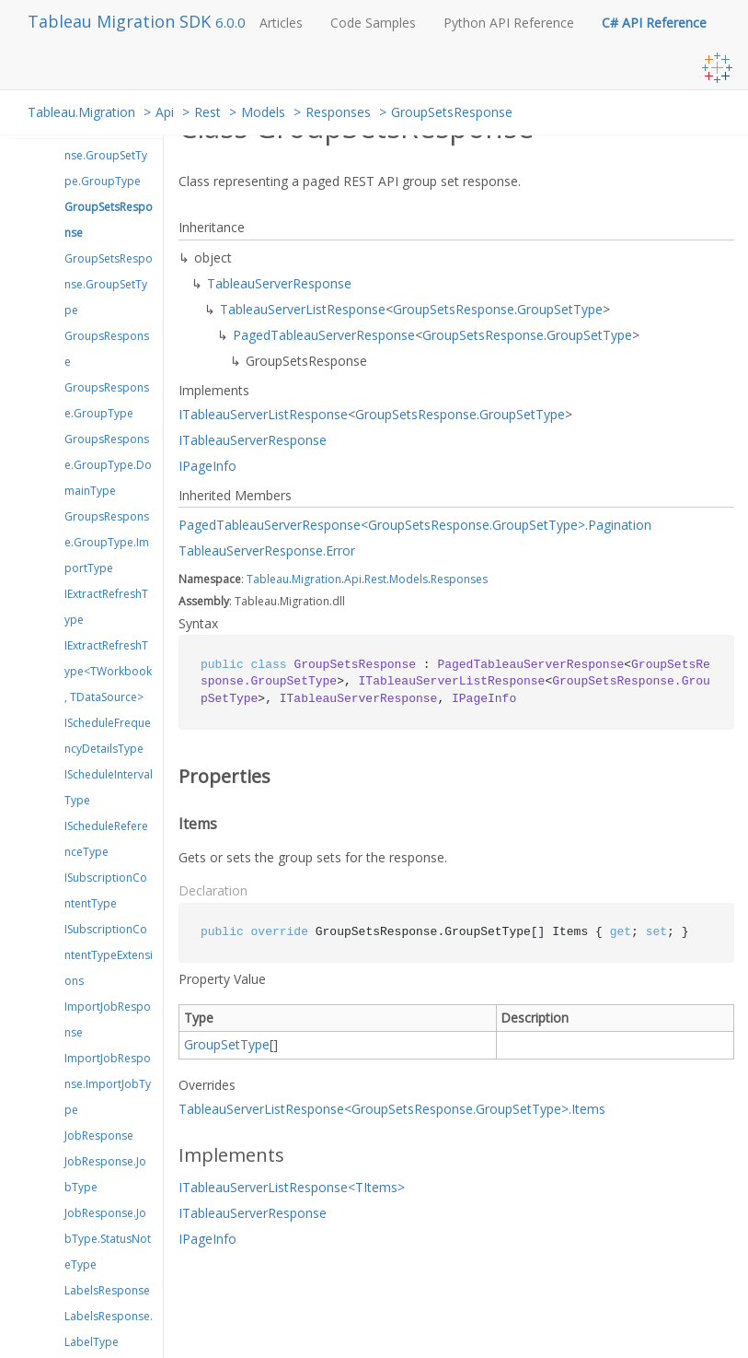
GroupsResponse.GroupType (106, 400)
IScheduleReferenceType (106, 839)
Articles (281, 22)
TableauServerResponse (279, 283)
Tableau (268, 579)
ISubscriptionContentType (105, 890)
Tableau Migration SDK (121, 21)
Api (164, 112)
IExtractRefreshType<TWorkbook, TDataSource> (108, 671)
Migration (316, 579)
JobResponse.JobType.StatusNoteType (107, 1238)
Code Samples (373, 22)
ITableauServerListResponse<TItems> (291, 1187)
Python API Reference (508, 22)
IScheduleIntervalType (108, 787)
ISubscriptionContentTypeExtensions (108, 955)
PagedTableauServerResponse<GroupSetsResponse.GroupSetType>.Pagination (414, 524)
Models (263, 112)
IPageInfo (207, 465)
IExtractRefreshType (106, 606)
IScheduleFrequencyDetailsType (107, 735)
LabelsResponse (107, 1290)
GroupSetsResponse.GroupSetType (108, 284)
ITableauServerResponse (252, 440)
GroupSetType (560, 309)
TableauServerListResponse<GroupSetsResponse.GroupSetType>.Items (391, 1109)
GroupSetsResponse (451, 112)
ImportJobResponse (107, 1019)
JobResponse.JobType (105, 1174)
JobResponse (98, 1135)
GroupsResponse (106, 348)
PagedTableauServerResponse (324, 335)
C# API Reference (654, 22)
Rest (207, 112)
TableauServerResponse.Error (266, 550)
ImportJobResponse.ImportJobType (107, 1084)
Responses (338, 112)
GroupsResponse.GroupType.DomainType (108, 464)
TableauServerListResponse (303, 309)
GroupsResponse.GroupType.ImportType (106, 542)
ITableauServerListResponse (263, 414)
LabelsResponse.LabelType (108, 1329)
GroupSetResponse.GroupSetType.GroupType (105, 155)
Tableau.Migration (81, 112)
